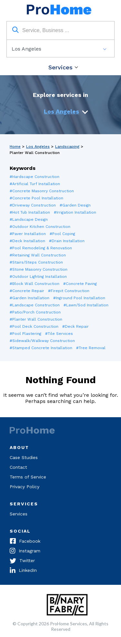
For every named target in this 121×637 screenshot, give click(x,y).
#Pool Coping (62, 233)
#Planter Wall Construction (36, 319)
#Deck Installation (27, 241)
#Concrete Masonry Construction (42, 191)
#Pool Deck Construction (34, 326)
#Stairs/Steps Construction (36, 262)
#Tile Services (59, 333)
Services (60, 67)
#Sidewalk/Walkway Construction (42, 340)
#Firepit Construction (68, 291)
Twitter (22, 561)
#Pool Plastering (25, 333)
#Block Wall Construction (34, 283)
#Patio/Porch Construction (35, 312)
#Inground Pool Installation (79, 298)
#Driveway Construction (33, 205)
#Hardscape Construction (34, 176)
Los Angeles (61, 111)
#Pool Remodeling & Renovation (41, 248)
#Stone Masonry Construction (38, 269)
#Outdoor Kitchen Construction (40, 226)
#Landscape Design (29, 219)
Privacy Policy (24, 486)
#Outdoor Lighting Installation (38, 276)
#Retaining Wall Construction (38, 255)
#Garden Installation (29, 298)
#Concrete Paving (80, 283)
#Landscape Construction (35, 305)
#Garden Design (75, 205)
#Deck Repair (75, 326)
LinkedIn (23, 571)
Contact (18, 467)
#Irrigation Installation (75, 212)
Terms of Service (28, 476)
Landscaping (67, 146)
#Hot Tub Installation (30, 212)
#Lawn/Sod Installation (86, 305)
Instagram (25, 551)
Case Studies (24, 457)
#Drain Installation (67, 241)
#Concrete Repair (27, 291)
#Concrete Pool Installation (36, 198)
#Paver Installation (28, 233)
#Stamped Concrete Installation (41, 348)
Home (15, 146)
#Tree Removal (91, 348)
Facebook (25, 541)
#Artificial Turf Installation (35, 184)
